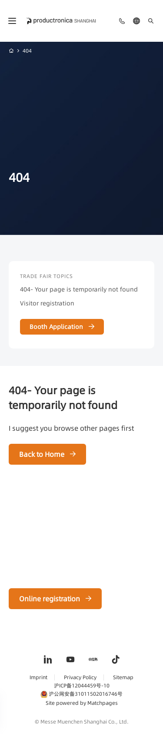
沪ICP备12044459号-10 (82, 685)
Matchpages (102, 703)
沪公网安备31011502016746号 (81, 693)
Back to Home (41, 454)
